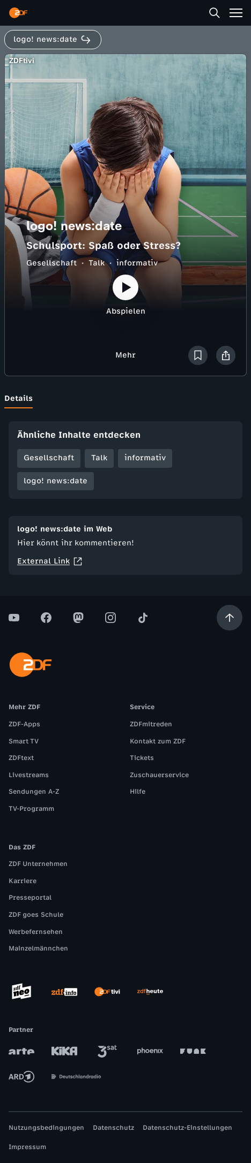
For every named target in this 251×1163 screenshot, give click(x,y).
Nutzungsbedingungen (46, 1127)
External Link (50, 561)
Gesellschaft (51, 263)
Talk (96, 263)
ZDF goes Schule (36, 914)
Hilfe (137, 791)
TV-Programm (31, 808)
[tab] (18, 398)
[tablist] (125, 398)
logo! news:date (55, 480)
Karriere (22, 881)
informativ (137, 263)
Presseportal (30, 897)
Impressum (27, 1147)
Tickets (142, 758)
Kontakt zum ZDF (158, 741)
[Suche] (214, 12)
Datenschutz (113, 1127)
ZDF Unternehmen (38, 864)
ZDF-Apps (24, 724)
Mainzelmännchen (38, 948)
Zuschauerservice (159, 775)
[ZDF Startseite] (18, 13)
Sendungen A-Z (34, 791)
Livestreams (29, 775)
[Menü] (236, 12)
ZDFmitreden (151, 724)
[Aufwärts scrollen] (229, 617)
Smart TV (24, 741)
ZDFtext (21, 758)
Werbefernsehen (36, 932)
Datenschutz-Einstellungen (187, 1127)
